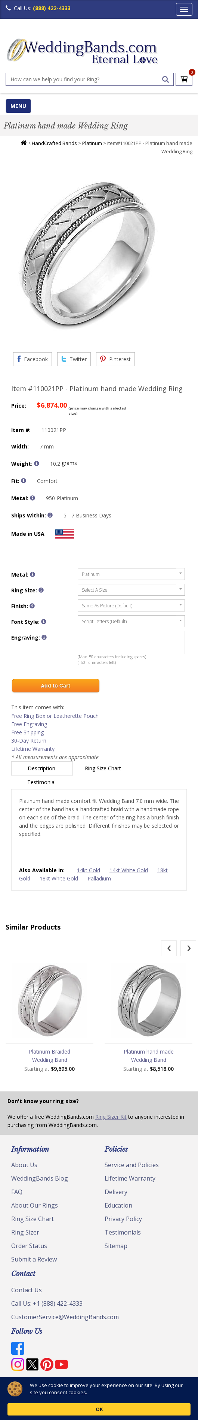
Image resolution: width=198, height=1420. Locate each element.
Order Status (29, 1246)
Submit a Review (34, 1259)
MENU (18, 105)
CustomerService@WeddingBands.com (65, 1317)
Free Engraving (29, 724)
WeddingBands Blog (39, 1178)
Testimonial (42, 782)
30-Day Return (28, 740)
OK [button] (99, 1409)
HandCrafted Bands (54, 143)
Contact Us (26, 1290)
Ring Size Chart (104, 768)
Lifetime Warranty (33, 748)
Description (42, 768)
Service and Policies (132, 1165)
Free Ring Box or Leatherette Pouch (55, 715)
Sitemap (116, 1246)
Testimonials (123, 1232)
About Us (24, 1165)
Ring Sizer (25, 1232)
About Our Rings (34, 1205)
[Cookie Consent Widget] (99, 1398)
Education (118, 1205)
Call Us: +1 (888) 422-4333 (47, 1303)
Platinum (92, 143)
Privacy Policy (123, 1219)
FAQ (16, 1192)
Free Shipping (27, 732)
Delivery (116, 1192)
